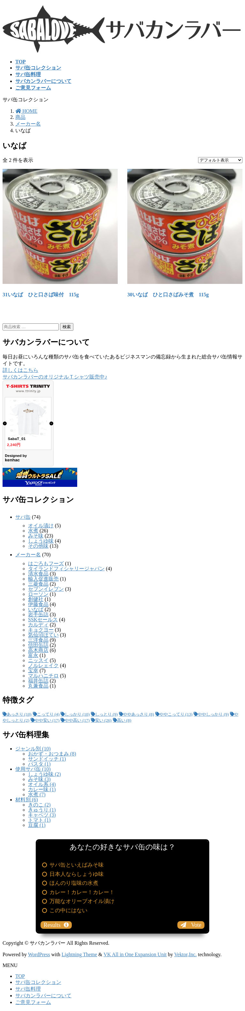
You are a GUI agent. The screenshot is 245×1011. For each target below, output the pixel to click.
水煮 (33, 530)
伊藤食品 (38, 604)
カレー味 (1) (42, 789)
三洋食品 (38, 640)
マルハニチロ (43, 675)
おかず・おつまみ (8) (52, 753)
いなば (35, 609)
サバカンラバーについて (43, 995)
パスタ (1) (39, 764)
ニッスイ (38, 660)
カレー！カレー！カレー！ (82, 892)
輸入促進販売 (43, 578)
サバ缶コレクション (38, 982)
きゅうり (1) (42, 809)
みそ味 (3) (39, 779)
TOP (20, 976)
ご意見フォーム (33, 1002)
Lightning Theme (79, 954)
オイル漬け (41, 525)
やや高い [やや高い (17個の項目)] (77, 720)
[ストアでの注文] (220, 160)
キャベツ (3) (42, 815)
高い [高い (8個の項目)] (124, 720)
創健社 (35, 599)
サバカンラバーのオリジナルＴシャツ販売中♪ (55, 376)
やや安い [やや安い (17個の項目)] (47, 720)
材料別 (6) (26, 799)
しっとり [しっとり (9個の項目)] (106, 714)
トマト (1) (39, 820)
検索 (67, 326)
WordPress (39, 954)
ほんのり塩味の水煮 (73, 883)
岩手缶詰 (38, 614)
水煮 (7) (37, 794)
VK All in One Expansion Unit (135, 954)
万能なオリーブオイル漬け (82, 901)
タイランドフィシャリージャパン (66, 568)
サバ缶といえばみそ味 (76, 865)
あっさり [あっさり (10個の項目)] (19, 714)
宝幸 (33, 670)
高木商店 (38, 650)
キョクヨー (41, 629)
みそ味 (35, 535)
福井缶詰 (38, 680)
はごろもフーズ (46, 563)
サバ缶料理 (28, 989)
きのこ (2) (39, 804)
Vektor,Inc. (185, 954)
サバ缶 (23, 517)
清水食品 (38, 573)
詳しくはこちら (20, 370)
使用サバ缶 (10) (33, 769)
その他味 (38, 546)
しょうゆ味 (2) (44, 774)
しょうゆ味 (41, 541)
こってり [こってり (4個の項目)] (48, 714)
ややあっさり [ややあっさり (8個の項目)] (138, 714)
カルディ (38, 624)
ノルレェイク (43, 665)
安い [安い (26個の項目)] (103, 720)
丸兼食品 (38, 686)
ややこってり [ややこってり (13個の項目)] (176, 714)
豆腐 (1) (37, 825)
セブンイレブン (46, 589)
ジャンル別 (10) (33, 748)
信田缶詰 (38, 645)
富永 (33, 655)
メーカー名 (28, 554)
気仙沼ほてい (43, 635)
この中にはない (68, 910)
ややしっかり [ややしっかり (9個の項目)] (213, 714)
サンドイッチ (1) (47, 759)
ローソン (38, 594)
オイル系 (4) (42, 784)
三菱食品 (38, 584)
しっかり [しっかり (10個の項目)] (77, 714)
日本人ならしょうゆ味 (76, 874)
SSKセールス (43, 619)
